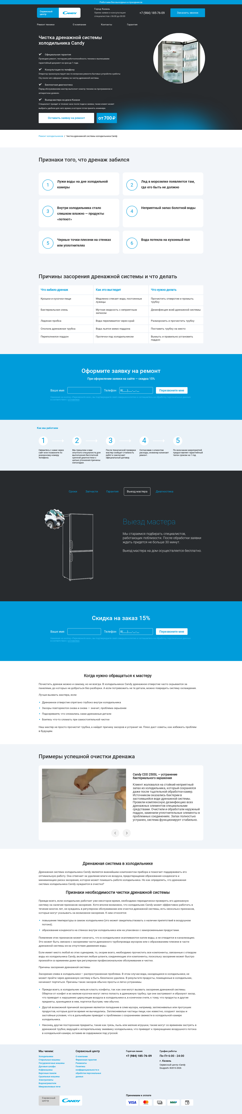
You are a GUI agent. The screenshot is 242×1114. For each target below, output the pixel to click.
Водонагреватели (47, 1083)
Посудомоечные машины (52, 1063)
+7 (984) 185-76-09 (152, 13)
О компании (82, 1056)
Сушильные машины (49, 1076)
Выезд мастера (137, 491)
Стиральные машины (49, 1059)
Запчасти (92, 491)
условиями (73, 399)
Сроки (73, 491)
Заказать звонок (187, 12)
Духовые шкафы (47, 1066)
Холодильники (46, 1056)
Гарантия (112, 491)
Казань (106, 9)
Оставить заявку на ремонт (66, 118)
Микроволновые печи (49, 1086)
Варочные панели (47, 1073)
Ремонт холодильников (51, 136)
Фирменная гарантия (86, 1059)
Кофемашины (46, 1070)
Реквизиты (81, 1063)
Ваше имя (57, 390)
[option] (121, 795)
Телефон (110, 390)
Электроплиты (46, 1080)
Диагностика (164, 491)
